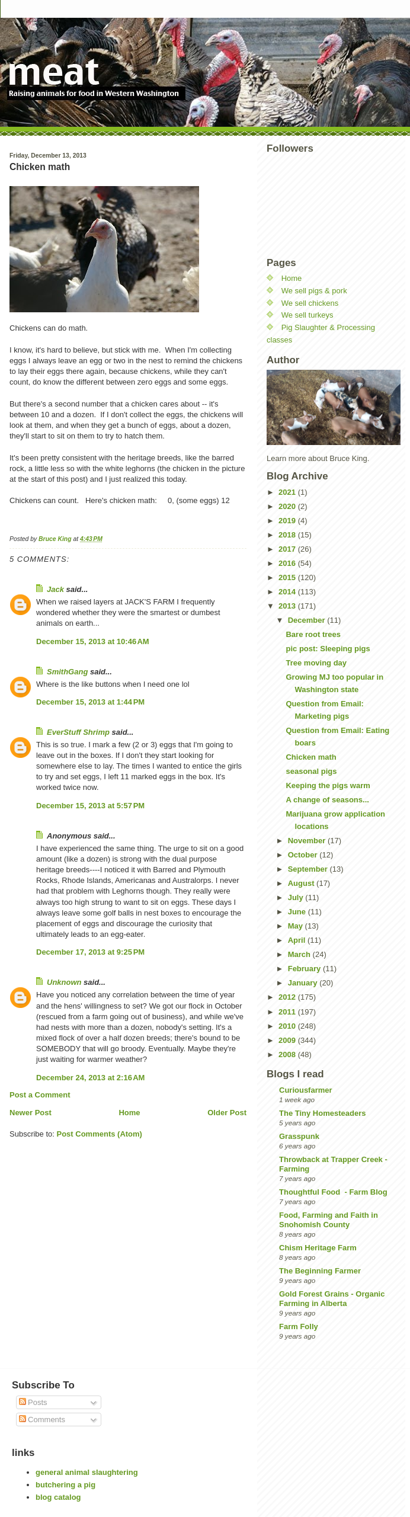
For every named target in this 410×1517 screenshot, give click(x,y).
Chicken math (311, 757)
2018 (288, 534)
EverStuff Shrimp (78, 732)
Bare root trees (313, 634)
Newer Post (30, 1112)
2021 (288, 492)
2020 (288, 506)
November (308, 840)
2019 (288, 520)
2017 (288, 549)
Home (129, 1112)
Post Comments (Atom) (99, 1133)
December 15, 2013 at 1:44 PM (90, 701)
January (303, 982)
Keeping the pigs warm (328, 785)
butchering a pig (65, 1484)
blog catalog (58, 1497)
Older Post (226, 1112)
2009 (288, 1040)
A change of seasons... (327, 799)
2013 (288, 605)
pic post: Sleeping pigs (328, 648)
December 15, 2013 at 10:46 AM (92, 641)
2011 (288, 1011)
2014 (288, 591)
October (303, 854)
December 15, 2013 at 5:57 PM (90, 805)
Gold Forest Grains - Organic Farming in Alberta (332, 1298)
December (307, 620)
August (302, 883)
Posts (33, 1402)
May (296, 925)
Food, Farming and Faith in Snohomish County (328, 1220)
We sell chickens (310, 303)
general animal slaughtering (87, 1472)
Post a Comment (40, 1094)
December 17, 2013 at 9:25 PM (90, 952)
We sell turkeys (307, 315)
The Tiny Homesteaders (322, 1113)
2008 (288, 1054)
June (298, 911)
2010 (288, 1026)
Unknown (64, 982)
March (300, 954)
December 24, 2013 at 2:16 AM (90, 1077)
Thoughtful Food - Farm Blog (333, 1192)
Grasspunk (299, 1136)
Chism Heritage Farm (318, 1247)
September (309, 869)
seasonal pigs (311, 771)
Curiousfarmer (305, 1090)
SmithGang (67, 671)
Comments (42, 1419)
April (298, 940)
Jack (55, 589)
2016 (288, 563)
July (297, 897)
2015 (288, 577)
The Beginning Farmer (320, 1270)
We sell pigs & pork (314, 290)
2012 (288, 997)
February (305, 968)
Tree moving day (316, 662)
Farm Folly (298, 1326)
